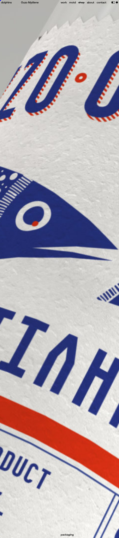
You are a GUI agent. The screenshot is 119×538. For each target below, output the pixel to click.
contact (101, 2)
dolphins (6, 2)
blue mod (117, 2)
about (90, 2)
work (64, 2)
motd (72, 2)
